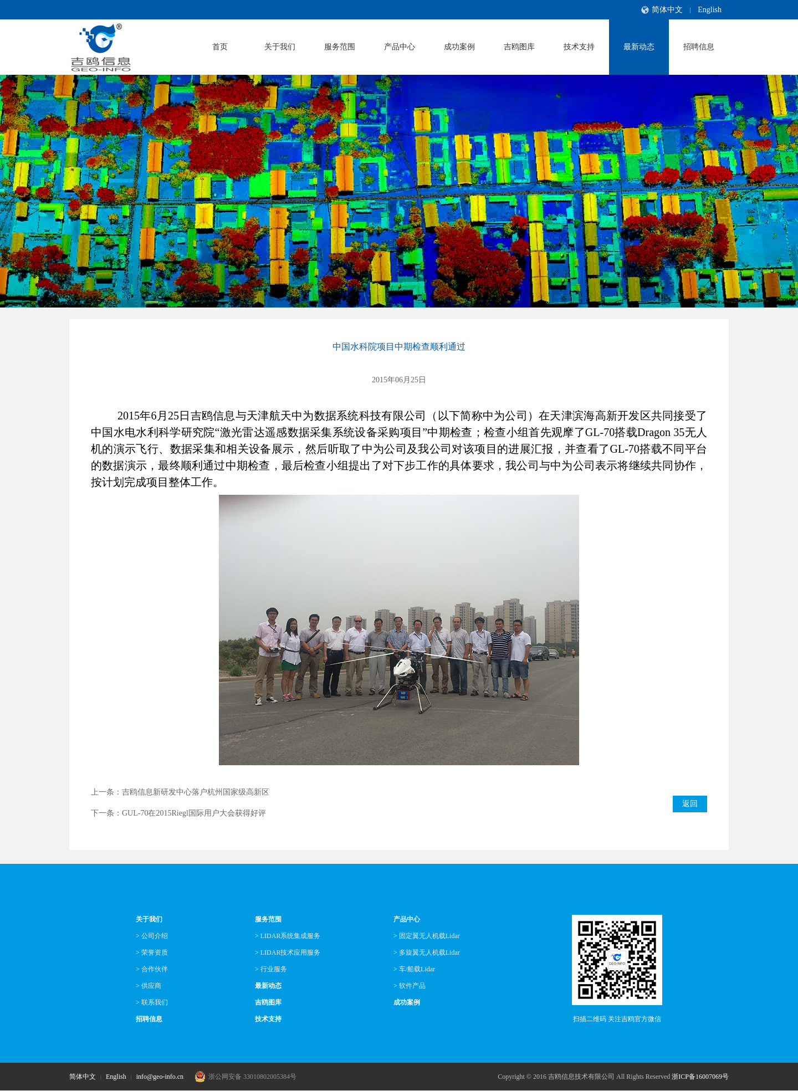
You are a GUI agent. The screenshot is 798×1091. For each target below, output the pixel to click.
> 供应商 (148, 986)
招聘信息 (698, 47)
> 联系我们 (152, 1002)
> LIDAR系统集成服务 (287, 936)
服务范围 (339, 47)
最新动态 (638, 47)
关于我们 (279, 47)
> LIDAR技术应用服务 (287, 952)
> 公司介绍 (152, 936)
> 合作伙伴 (152, 969)
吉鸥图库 (519, 47)
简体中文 (667, 10)
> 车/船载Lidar (414, 969)
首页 (220, 47)
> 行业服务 (271, 969)
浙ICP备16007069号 (700, 1076)
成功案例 (459, 47)
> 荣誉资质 (152, 952)
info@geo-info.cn (159, 1076)
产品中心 (399, 47)
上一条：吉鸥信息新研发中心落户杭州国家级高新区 (180, 792)
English (710, 10)
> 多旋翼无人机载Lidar (426, 952)
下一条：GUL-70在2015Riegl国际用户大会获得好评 (178, 813)
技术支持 (579, 47)
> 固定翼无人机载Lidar (426, 936)
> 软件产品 (409, 986)
